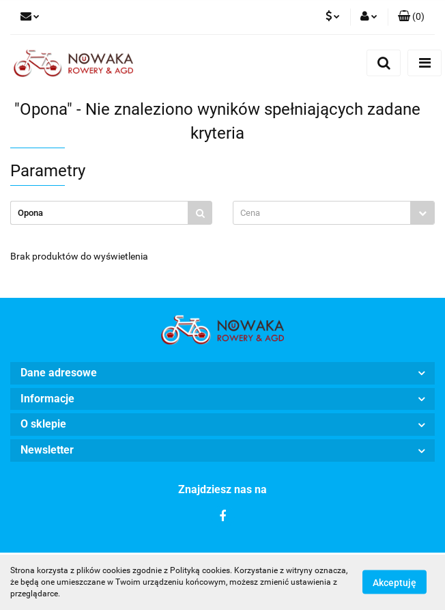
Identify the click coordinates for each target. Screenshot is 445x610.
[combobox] (334, 213)
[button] (411, 17)
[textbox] (321, 213)
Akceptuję (394, 582)
